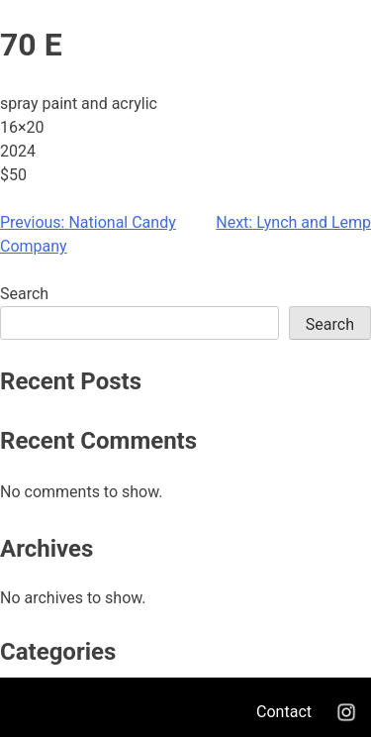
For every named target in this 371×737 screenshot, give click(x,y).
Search (24, 293)
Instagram (346, 712)
